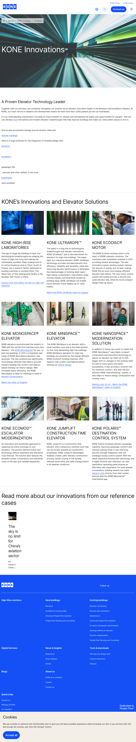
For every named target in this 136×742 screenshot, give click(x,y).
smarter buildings (9, 135)
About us (11, 21)
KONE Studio (115, 3)
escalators (6, 156)
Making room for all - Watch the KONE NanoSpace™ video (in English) (109, 385)
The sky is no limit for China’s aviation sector (14, 541)
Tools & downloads (99, 648)
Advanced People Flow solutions (58, 616)
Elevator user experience (99, 611)
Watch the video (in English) (14, 382)
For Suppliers (6, 709)
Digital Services (9, 648)
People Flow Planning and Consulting (60, 621)
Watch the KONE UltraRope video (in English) (67, 292)
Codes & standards (97, 659)
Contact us (50, 687)
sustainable (6, 177)
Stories (48, 664)
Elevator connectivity (98, 606)
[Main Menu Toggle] (131, 9)
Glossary (93, 664)
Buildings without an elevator (101, 630)
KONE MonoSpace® (24, 350)
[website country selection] (96, 9)
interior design (64, 365)
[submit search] (104, 9)
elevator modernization (12, 376)
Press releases (51, 659)
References (50, 654)
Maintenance (95, 616)
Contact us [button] (118, 9)
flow (15, 119)
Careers (49, 682)
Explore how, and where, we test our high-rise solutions (22, 284)
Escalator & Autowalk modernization (104, 626)
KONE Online (128, 3)
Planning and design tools (100, 654)
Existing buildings (99, 600)
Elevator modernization (99, 635)
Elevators (49, 606)
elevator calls (98, 473)
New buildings (53, 600)
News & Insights (54, 648)
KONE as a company (24, 21)
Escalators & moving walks (56, 611)
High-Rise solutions (11, 600)
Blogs (4, 671)
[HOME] (4, 20)
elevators (5, 146)
